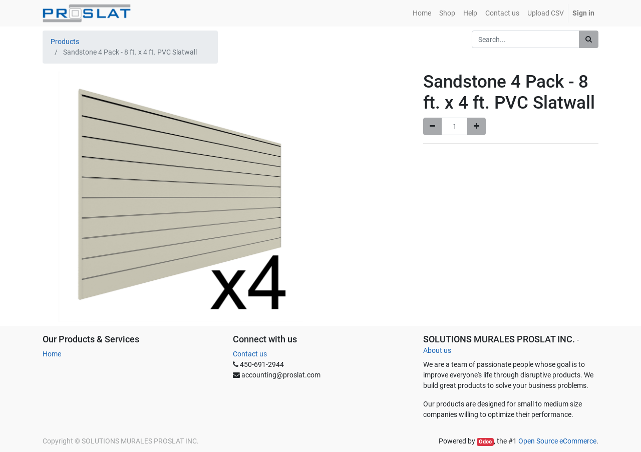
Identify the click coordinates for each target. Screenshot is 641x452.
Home (52, 354)
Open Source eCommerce (557, 441)
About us (437, 350)
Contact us (250, 354)
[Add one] (476, 126)
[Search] (588, 39)
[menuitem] (422, 13)
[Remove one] (432, 126)
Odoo (485, 441)
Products (65, 42)
